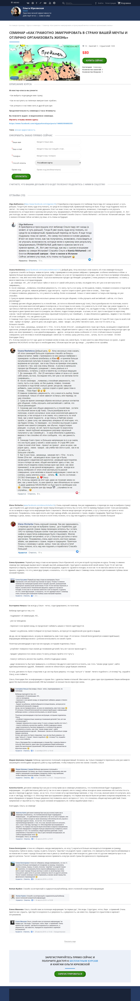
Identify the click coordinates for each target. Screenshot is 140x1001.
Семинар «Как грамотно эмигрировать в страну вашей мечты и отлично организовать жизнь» (77, 25)
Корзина (126, 3)
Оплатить (21, 176)
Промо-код (16, 169)
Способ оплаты (19, 162)
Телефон (16, 155)
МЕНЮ (16, 2)
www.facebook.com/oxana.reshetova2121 (43, 270)
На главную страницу (17, 25)
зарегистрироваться (70, 974)
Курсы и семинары (34, 25)
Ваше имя (16, 141)
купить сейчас (94, 60)
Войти (100, 3)
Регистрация (110, 3)
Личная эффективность (25, 130)
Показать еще (70, 941)
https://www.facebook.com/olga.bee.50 (40, 204)
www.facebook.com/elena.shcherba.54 (39, 505)
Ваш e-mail (17, 148)
